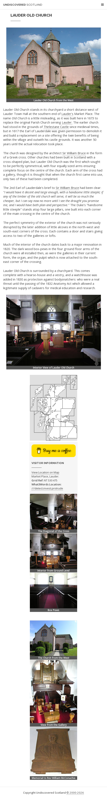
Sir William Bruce (74, 153)
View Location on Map (45, 472)
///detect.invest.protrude (47, 488)
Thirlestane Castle (56, 127)
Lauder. (67, 122)
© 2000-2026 (75, 792)
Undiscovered (22, 4)
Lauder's (67, 114)
